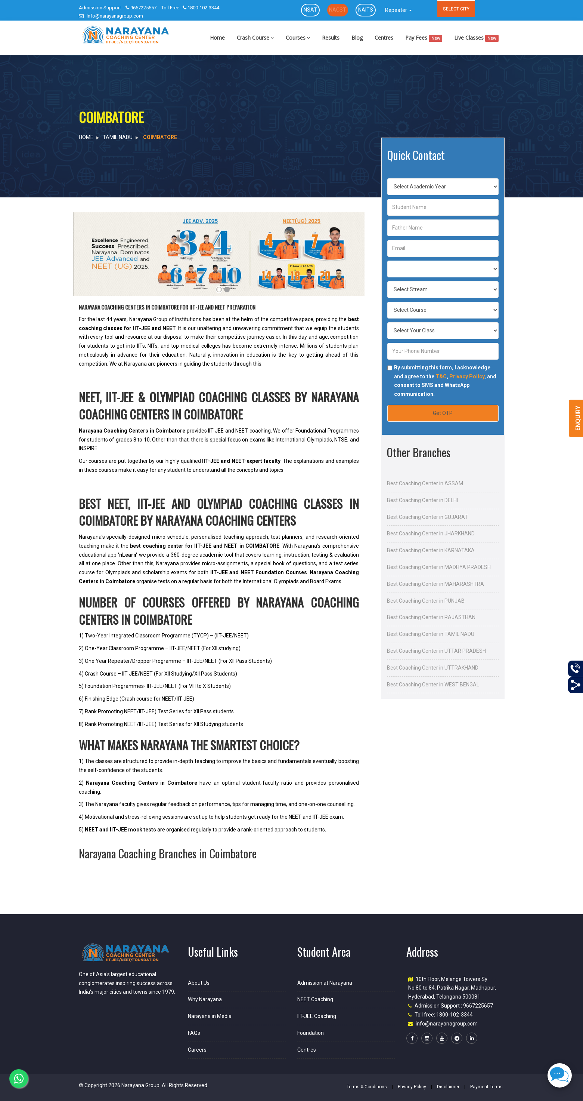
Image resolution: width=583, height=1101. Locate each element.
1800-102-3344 (190, 7)
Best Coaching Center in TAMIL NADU (430, 634)
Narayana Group (140, 1085)
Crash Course (255, 37)
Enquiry (578, 418)
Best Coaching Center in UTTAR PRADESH (436, 651)
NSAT (310, 10)
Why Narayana (205, 999)
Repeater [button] (398, 10)
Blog (357, 37)
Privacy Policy (466, 376)
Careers (197, 1050)
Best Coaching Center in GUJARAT (427, 517)
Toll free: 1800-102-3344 (444, 1015)
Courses (298, 37)
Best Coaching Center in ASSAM (425, 483)
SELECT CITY (456, 9)
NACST (337, 10)
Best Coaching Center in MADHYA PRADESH (439, 567)
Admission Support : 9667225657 (454, 1006)
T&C (441, 376)
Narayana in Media (210, 1016)
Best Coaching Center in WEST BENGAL (433, 685)
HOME (86, 137)
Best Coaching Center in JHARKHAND (431, 533)
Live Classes (476, 38)
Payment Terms (486, 1086)
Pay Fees (423, 38)
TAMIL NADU (118, 137)
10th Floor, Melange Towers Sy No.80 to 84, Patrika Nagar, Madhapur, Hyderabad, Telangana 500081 (452, 988)
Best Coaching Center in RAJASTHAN (431, 617)
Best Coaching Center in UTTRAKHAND (432, 668)
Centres (384, 37)
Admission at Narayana (324, 983)
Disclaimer (448, 1086)
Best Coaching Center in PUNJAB (426, 601)
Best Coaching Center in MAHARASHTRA (435, 584)
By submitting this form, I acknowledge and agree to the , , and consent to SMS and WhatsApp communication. (445, 381)
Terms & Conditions (367, 1086)
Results (330, 37)
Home (217, 37)
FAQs (194, 1033)
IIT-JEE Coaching (316, 1016)
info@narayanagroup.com (111, 16)
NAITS (365, 10)
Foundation (310, 1033)
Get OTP (443, 413)
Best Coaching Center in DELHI (422, 500)
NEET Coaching (315, 999)
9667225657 (117, 7)
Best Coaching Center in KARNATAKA (431, 550)
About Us (199, 983)
